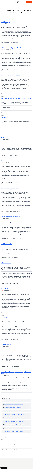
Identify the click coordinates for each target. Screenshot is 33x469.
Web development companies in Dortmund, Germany (13, 421)
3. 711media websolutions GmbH (10, 75)
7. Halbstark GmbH (6, 161)
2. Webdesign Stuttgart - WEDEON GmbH (13, 48)
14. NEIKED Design (6, 344)
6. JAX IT (3, 137)
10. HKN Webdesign (6, 244)
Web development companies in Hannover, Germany (13, 404)
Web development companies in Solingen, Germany (13, 431)
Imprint (16, 462)
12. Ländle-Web (5, 289)
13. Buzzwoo (4, 317)
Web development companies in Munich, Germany (13, 407)
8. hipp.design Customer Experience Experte (14, 188)
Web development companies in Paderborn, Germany (14, 424)
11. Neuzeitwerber (6, 263)
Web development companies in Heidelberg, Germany (14, 417)
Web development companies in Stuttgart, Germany (13, 411)
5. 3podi (3, 117)
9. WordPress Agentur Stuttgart (10, 216)
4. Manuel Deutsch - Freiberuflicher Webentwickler (16, 98)
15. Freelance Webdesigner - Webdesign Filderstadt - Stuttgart (16, 372)
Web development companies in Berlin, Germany (13, 428)
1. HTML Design (5, 22)
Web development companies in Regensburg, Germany (14, 414)
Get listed (29, 1)
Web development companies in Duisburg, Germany (13, 400)
